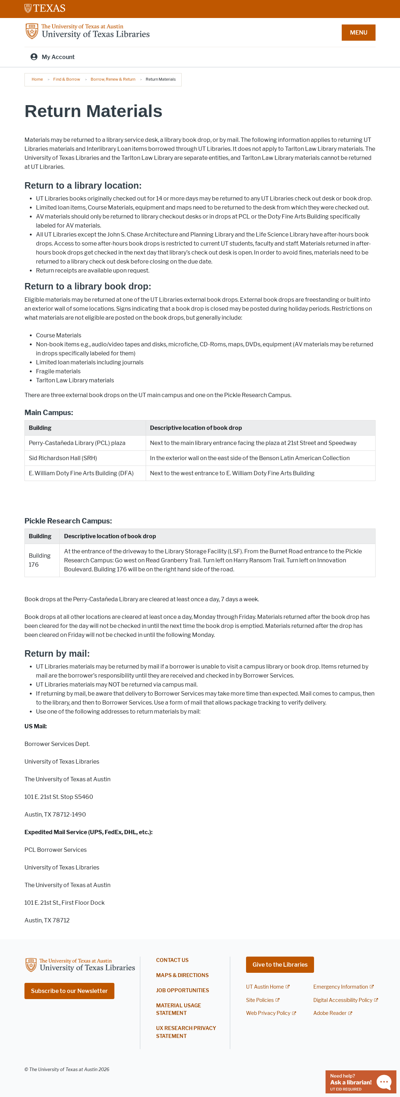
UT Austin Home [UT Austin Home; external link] (265, 987)
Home (37, 79)
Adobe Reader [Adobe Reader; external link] (329, 1013)
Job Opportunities (182, 991)
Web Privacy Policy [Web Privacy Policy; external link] (268, 1013)
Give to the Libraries (280, 964)
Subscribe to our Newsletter (69, 991)
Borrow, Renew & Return (113, 79)
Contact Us (172, 960)
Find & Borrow (66, 79)
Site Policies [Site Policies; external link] (260, 1000)
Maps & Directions (182, 975)
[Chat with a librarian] (361, 1081)
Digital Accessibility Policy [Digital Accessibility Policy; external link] (342, 1000)
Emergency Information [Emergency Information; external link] (340, 987)
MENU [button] (358, 32)
